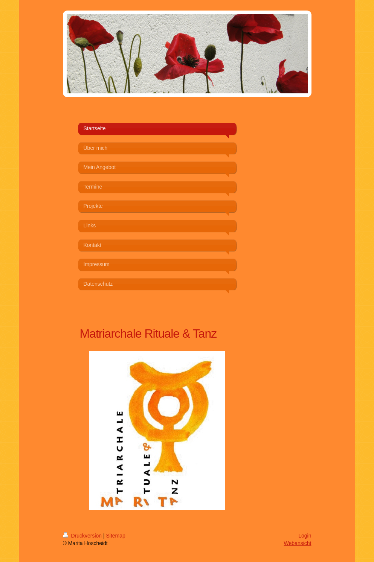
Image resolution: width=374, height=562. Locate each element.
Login (304, 536)
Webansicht (297, 543)
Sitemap (115, 536)
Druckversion (83, 536)
